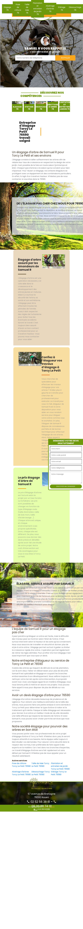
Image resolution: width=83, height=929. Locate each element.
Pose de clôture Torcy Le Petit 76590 (21, 764)
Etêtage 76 (61, 8)
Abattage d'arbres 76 (50, 9)
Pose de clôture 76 (18, 8)
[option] (17, 106)
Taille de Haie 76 (27, 8)
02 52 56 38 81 (38, 802)
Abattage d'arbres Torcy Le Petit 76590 (21, 773)
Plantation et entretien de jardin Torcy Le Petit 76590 (60, 766)
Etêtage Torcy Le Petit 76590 (59, 773)
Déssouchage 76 (75, 8)
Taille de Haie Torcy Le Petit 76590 (40, 764)
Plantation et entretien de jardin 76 (37, 9)
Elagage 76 (7, 8)
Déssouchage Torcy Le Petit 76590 (40, 773)
